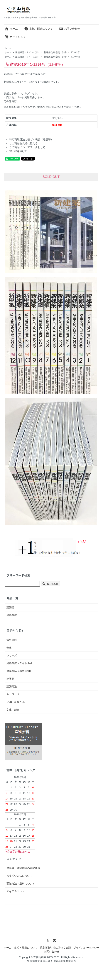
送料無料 (11, 639)
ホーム (11, 28)
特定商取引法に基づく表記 (55, 947)
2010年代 (75, 52)
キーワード (12, 694)
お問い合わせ (69, 28)
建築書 (10, 607)
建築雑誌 (11, 615)
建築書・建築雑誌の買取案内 (23, 868)
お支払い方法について (19, 875)
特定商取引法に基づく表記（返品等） (31, 139)
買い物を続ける (18, 151)
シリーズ (11, 655)
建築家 (10, 678)
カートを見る (15, 36)
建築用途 (11, 686)
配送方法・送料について (20, 883)
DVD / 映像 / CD (15, 701)
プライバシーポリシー (86, 947)
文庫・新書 (12, 709)
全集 (9, 647)
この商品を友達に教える (23, 143)
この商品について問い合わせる (27, 147)
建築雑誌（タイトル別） (27, 52)
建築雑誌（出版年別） (19, 670)
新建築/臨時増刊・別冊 (55, 52)
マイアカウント (15, 891)
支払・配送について (38, 28)
